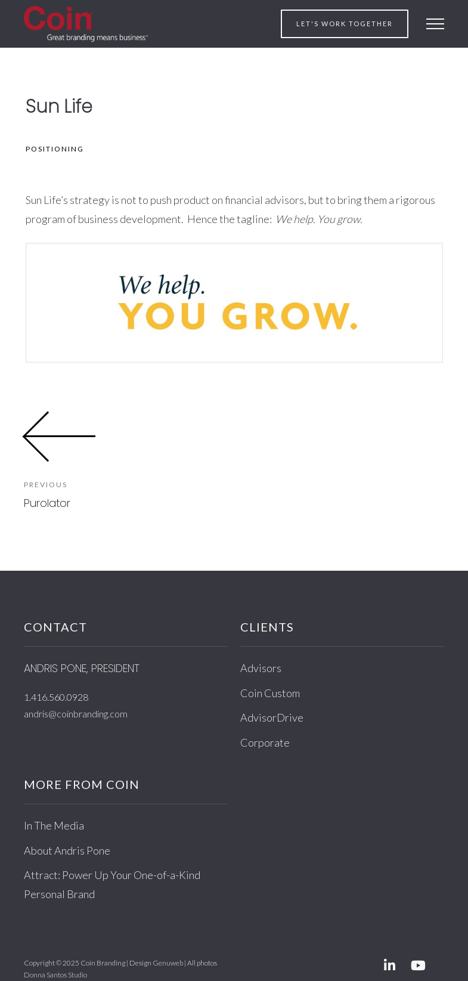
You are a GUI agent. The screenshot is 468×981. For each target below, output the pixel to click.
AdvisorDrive (271, 717)
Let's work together (344, 23)
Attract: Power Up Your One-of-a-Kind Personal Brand (112, 884)
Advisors (260, 667)
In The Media (54, 825)
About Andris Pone (67, 850)
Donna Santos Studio (55, 974)
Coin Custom (270, 693)
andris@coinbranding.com (76, 713)
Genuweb (168, 962)
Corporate (265, 742)
